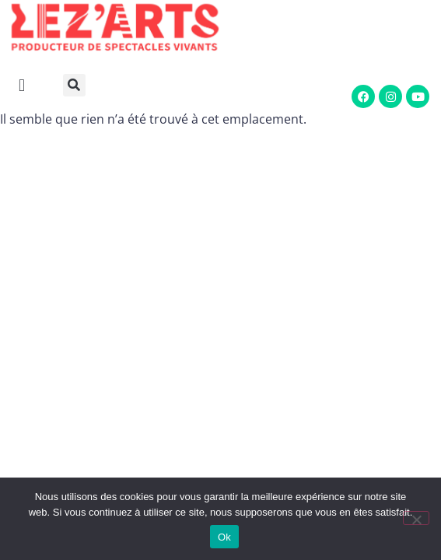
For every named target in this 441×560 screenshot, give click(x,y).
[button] (78, 85)
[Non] (416, 518)
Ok (224, 537)
